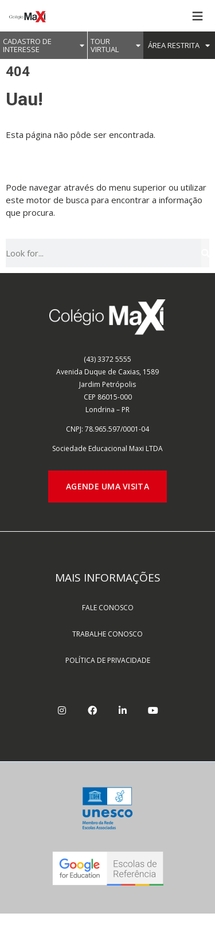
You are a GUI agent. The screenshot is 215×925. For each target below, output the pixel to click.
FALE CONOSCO (108, 607)
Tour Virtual (115, 45)
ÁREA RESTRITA (179, 45)
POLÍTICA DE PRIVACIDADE (107, 660)
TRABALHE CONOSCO (107, 634)
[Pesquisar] (205, 253)
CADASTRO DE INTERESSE (43, 45)
